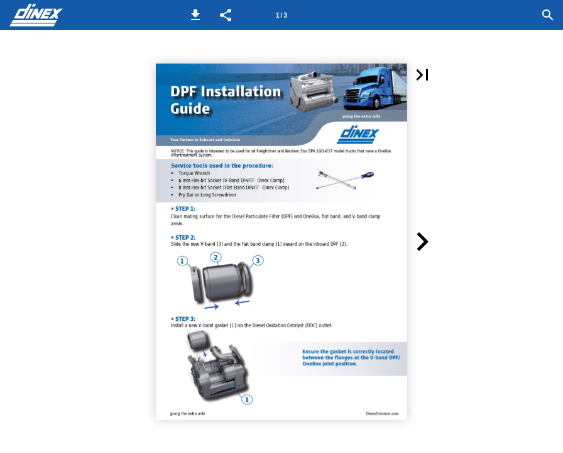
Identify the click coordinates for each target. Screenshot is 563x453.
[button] (195, 15)
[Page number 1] (281, 15)
